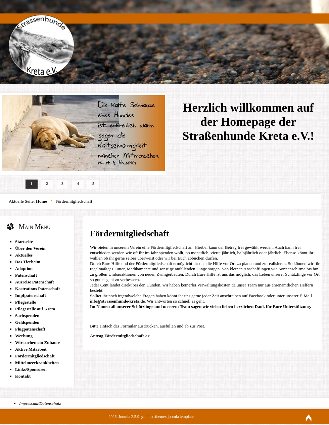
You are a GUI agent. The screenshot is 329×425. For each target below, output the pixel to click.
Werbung (24, 335)
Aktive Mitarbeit (31, 349)
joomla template (181, 416)
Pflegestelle (25, 302)
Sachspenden (27, 315)
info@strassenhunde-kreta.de (117, 301)
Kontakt (23, 376)
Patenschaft (26, 275)
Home (41, 201)
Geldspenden (27, 322)
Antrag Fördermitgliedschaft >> (120, 335)
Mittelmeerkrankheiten (37, 362)
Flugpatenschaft (30, 329)
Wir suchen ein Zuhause (37, 342)
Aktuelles (24, 255)
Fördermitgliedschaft (35, 355)
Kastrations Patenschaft (37, 288)
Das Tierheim (27, 261)
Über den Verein (30, 248)
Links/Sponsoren (31, 369)
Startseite (24, 241)
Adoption (24, 268)
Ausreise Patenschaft (34, 281)
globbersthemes (154, 416)
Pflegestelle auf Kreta (35, 308)
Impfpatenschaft (30, 295)
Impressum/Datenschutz (40, 403)
